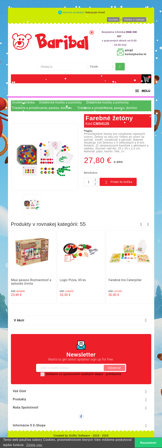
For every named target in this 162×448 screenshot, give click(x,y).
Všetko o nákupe (134, 19)
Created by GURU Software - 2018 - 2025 (81, 435)
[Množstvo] (88, 182)
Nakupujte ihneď (95, 12)
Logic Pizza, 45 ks (73, 280)
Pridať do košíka (118, 182)
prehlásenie (113, 374)
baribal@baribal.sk (135, 54)
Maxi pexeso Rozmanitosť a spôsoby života (31, 281)
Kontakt (113, 19)
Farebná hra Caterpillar (125, 280)
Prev (141, 224)
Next (148, 224)
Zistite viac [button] (34, 445)
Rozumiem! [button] (148, 442)
